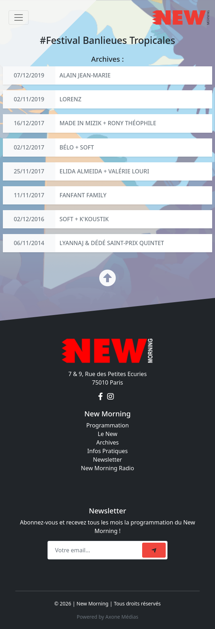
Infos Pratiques (107, 451)
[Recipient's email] (95, 550)
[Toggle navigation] (19, 17)
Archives (107, 442)
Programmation (107, 425)
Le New (107, 434)
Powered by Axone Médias (107, 616)
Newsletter (107, 459)
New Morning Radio (107, 468)
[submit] (154, 550)
